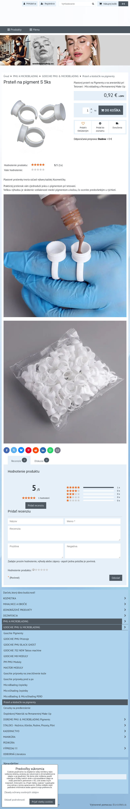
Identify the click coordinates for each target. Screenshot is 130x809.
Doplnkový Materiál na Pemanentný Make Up (27, 713)
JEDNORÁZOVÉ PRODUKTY (65, 610)
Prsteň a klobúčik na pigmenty (20, 702)
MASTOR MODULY (13, 667)
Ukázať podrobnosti (14, 799)
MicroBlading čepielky (15, 685)
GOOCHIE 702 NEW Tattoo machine (22, 650)
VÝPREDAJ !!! (65, 748)
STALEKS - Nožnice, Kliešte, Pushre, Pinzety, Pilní (65, 725)
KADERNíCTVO (65, 731)
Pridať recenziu (36, 505)
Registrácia (48, 3)
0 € (123, 3)
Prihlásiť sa (30, 3)
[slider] (38, 164)
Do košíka (111, 110)
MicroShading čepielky (16, 690)
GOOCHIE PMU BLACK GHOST (20, 644)
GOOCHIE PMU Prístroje (16, 639)
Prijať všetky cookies (42, 801)
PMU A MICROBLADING (65, 621)
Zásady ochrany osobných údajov (21, 792)
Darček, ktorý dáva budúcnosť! (19, 592)
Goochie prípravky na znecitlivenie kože (25, 673)
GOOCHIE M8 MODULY (16, 656)
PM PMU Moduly (12, 662)
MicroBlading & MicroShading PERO (23, 696)
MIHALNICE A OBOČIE (65, 604)
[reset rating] (33, 569)
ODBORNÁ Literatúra (14, 754)
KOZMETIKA (65, 598)
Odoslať (116, 577)
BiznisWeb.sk (119, 804)
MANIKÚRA (65, 737)
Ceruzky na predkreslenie (17, 708)
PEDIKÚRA (9, 742)
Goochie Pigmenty (13, 633)
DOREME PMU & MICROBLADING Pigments (65, 719)
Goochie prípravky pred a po (19, 679)
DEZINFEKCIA (65, 615)
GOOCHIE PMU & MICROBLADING (65, 627)
